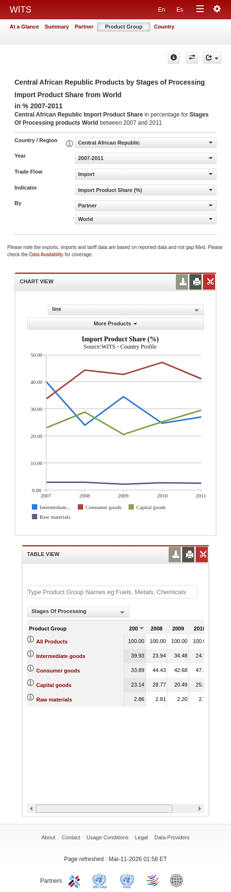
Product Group (124, 26)
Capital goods (54, 685)
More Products (115, 323)
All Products (52, 641)
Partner (84, 26)
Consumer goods (58, 670)
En (161, 9)
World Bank (178, 880)
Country (164, 26)
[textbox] (112, 592)
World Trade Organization (153, 880)
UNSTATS (127, 880)
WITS (20, 10)
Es (179, 9)
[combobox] (78, 612)
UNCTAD (101, 880)
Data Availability (47, 254)
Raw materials (54, 699)
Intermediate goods (60, 656)
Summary (57, 26)
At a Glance (24, 26)
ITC (76, 880)
